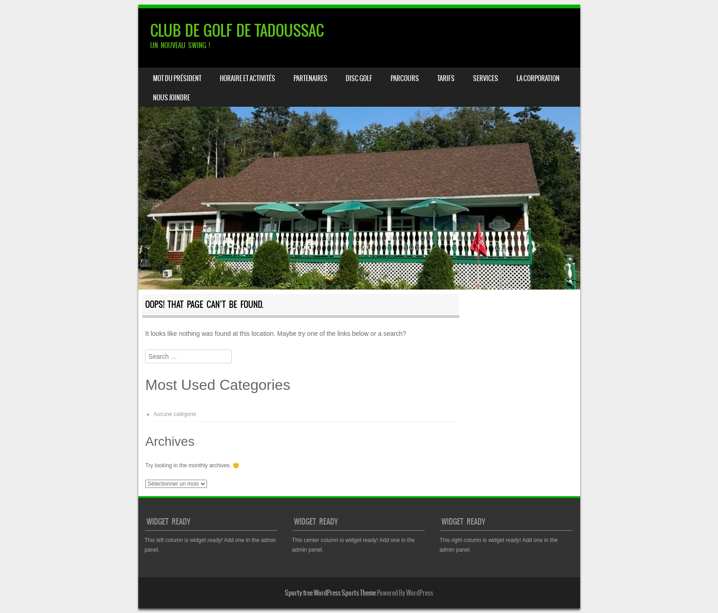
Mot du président (177, 78)
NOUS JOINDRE (171, 98)
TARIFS (446, 78)
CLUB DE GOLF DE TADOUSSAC (237, 30)
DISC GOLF (359, 78)
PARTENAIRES (310, 78)
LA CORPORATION (538, 78)
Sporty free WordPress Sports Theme (330, 593)
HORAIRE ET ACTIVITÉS (247, 78)
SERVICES (485, 78)
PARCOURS (405, 78)
